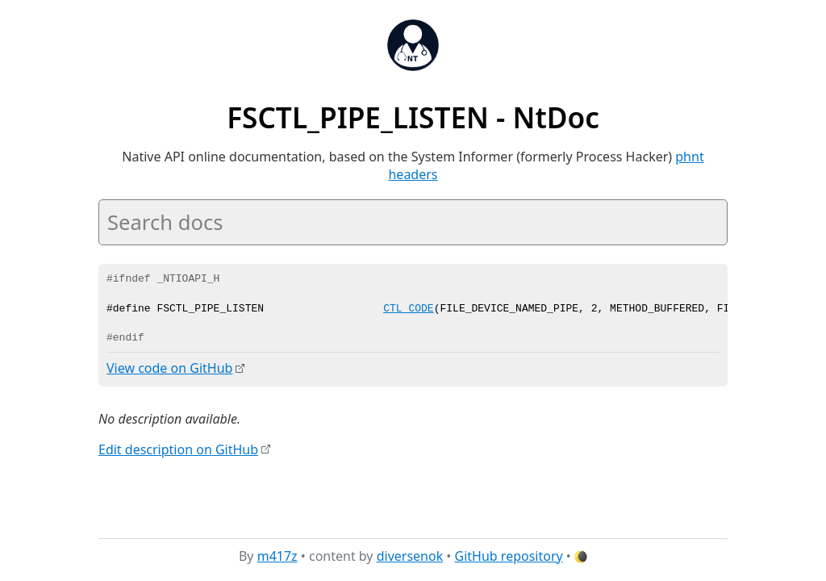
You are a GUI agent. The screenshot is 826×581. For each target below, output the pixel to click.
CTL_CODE (408, 309)
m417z (277, 556)
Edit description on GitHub (178, 449)
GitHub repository (509, 556)
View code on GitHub (169, 368)
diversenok (410, 556)
